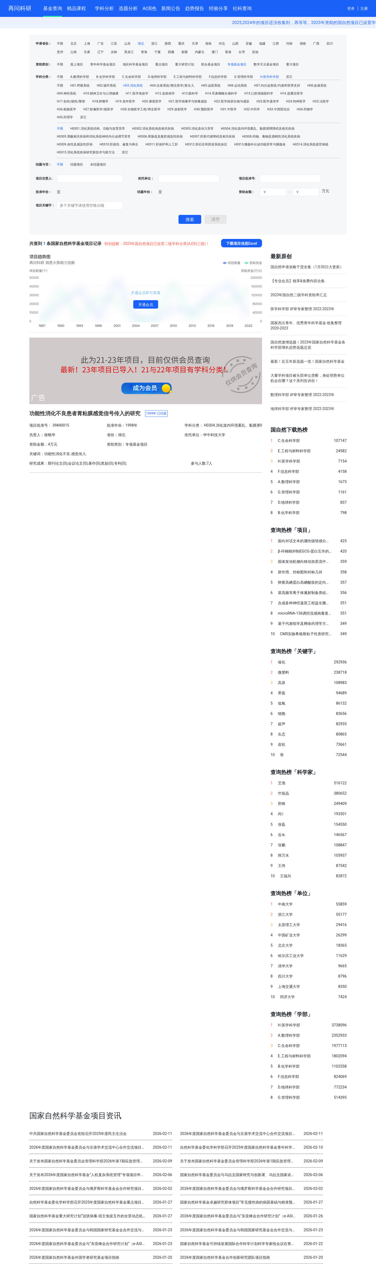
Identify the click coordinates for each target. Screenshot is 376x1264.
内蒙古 (199, 52)
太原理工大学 (289, 925)
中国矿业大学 (289, 935)
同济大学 (287, 997)
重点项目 (161, 64)
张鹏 (281, 845)
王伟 (281, 866)
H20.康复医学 (152, 101)
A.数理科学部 (79, 77)
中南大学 (285, 904)
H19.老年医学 (125, 101)
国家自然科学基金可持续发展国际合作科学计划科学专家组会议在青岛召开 (241, 1244)
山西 (235, 43)
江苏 (114, 43)
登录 (351, 8)
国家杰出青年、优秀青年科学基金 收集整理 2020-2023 (306, 325)
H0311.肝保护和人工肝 (161, 144)
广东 (100, 43)
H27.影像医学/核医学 (98, 109)
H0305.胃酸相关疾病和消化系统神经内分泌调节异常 (94, 136)
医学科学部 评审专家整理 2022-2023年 (302, 309)
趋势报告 (194, 8)
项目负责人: (44, 178)
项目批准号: (247, 178)
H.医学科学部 (269, 77)
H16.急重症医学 (291, 93)
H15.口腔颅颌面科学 (258, 93)
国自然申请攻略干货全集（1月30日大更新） (306, 267)
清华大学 (285, 966)
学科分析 (104, 8)
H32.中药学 (252, 109)
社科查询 (242, 8)
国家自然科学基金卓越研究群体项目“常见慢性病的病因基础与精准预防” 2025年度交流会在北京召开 (262, 1202)
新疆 (184, 52)
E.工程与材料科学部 (188, 77)
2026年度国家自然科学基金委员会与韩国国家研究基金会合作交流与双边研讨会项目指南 (102, 1230)
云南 (73, 52)
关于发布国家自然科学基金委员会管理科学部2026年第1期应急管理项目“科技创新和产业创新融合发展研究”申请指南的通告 (130, 1161)
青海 (144, 52)
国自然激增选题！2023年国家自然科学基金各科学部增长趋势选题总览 (307, 345)
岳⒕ (281, 835)
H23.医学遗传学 (267, 101)
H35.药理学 (65, 117)
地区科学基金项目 (135, 64)
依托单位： (145, 178)
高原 (281, 683)
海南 (208, 43)
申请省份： (44, 43)
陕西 (168, 43)
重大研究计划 (184, 64)
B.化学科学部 (105, 77)
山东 (127, 43)
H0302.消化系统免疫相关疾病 (153, 128)
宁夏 (157, 52)
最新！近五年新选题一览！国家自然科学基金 (307, 361)
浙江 (154, 43)
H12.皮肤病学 (165, 93)
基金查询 (52, 8)
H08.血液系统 (317, 85)
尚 (280, 814)
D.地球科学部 (157, 77)
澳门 (215, 52)
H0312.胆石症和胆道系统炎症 (206, 144)
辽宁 (100, 52)
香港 (228, 52)
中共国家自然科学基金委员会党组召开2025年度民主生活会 (78, 1133)
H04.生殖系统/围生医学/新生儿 (172, 85)
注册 (364, 8)
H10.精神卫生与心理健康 (100, 93)
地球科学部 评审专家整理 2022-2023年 (302, 409)
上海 (87, 43)
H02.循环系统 (106, 85)
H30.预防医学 (203, 109)
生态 (281, 734)
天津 (195, 43)
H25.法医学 (321, 101)
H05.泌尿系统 (211, 85)
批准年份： (44, 192)
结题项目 (76, 164)
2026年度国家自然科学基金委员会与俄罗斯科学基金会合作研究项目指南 (89, 1188)
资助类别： (44, 64)
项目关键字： (45, 205)
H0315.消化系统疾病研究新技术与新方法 (86, 152)
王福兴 (285, 876)
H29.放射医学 (177, 109)
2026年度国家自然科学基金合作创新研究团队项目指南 (225, 1257)
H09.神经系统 (66, 93)
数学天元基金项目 (266, 64)
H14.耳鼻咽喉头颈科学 (221, 93)
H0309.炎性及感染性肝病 (75, 144)
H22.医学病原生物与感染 (231, 101)
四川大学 (285, 976)
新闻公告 (170, 8)
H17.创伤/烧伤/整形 (71, 101)
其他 (255, 52)
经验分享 (218, 8)
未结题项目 (98, 164)
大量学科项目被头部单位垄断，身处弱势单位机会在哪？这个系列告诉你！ (307, 378)
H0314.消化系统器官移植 (310, 144)
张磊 (281, 824)
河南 (289, 43)
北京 (73, 43)
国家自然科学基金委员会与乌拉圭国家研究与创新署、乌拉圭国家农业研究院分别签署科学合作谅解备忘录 (267, 1175)
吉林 (114, 52)
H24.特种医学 (295, 101)
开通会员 (145, 305)
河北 (222, 43)
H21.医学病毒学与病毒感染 (188, 101)
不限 (60, 43)
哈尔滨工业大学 (291, 956)
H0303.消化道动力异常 (197, 128)
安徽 (249, 43)
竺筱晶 (283, 793)
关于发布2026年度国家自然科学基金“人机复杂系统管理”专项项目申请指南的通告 (96, 1175)
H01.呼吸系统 (80, 85)
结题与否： (44, 164)
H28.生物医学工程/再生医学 (140, 109)
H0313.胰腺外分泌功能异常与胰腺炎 (260, 144)
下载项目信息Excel (241, 243)
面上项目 (76, 64)
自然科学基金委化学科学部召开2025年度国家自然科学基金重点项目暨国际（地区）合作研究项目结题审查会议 (120, 1202)
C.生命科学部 (131, 77)
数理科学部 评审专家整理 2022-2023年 (302, 395)
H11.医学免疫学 (137, 93)
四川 (330, 43)
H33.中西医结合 (278, 109)
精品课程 (78, 7)
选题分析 (128, 8)
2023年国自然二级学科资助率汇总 (298, 295)
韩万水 (283, 855)
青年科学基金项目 (103, 64)
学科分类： (44, 77)
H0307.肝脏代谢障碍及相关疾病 (212, 136)
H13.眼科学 (190, 93)
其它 (289, 77)
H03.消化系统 (133, 85)
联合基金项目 (210, 64)
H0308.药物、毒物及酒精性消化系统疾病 (271, 136)
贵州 (60, 52)
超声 (281, 724)
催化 (281, 662)
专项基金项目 (236, 64)
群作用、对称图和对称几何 (300, 572)
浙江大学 (285, 914)
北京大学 (285, 945)
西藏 (171, 52)
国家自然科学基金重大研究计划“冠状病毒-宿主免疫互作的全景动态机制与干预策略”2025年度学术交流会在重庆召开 (124, 1216)
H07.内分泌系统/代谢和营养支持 (277, 85)
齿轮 (281, 744)
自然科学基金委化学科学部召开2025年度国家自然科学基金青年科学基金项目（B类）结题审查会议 (261, 1147)
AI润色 (150, 8)
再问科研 (19, 8)
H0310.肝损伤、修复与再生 (119, 144)
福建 (262, 43)
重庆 (181, 43)
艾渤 (281, 783)
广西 (316, 43)
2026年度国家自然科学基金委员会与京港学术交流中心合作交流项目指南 (240, 1133)
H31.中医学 (229, 109)
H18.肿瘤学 (100, 101)
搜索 (190, 219)
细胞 (281, 713)
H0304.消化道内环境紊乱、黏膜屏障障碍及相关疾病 (258, 128)
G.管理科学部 (243, 77)
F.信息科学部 (218, 77)
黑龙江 (129, 52)
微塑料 (283, 672)
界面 (281, 693)
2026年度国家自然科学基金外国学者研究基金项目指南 (74, 1257)
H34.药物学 (305, 109)
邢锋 (281, 803)
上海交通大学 (289, 986)
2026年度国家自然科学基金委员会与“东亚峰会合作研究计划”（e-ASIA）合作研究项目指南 (254, 1216)
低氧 (281, 703)
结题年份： (145, 192)
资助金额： (247, 192)
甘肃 (87, 52)
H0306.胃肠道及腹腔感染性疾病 (160, 136)
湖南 (303, 43)
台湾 (242, 52)
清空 (215, 219)
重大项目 (292, 64)
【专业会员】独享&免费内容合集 (297, 281)
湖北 (141, 43)
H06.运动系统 (237, 85)
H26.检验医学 (66, 109)
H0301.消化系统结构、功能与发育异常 (97, 128)
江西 (276, 43)
